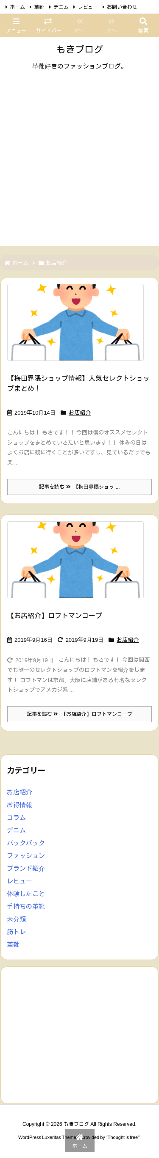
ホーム (17, 7)
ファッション (26, 855)
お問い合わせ (122, 7)
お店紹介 (80, 413)
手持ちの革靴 (26, 906)
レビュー (88, 7)
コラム (16, 817)
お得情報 (19, 805)
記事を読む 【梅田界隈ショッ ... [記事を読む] (79, 487)
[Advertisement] (79, 167)
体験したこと (26, 893)
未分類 (16, 919)
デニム (61, 7)
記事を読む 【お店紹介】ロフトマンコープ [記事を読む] (79, 714)
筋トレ (16, 931)
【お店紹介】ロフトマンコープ (54, 615)
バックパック (26, 843)
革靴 (39, 7)
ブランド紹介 (26, 868)
